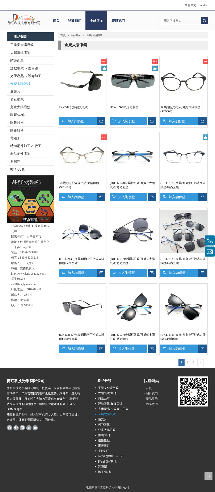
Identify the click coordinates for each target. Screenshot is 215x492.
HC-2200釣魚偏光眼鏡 (73, 107)
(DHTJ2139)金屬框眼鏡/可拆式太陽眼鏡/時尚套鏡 (183, 261)
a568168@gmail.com (24, 284)
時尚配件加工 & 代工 (25, 146)
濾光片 (15, 91)
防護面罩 (17, 60)
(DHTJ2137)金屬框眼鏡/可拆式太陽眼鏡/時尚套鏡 (132, 261)
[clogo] (24, 19)
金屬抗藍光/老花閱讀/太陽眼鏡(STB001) (79, 185)
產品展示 (96, 20)
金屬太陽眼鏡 (20, 84)
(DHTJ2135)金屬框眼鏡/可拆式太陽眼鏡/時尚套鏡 (183, 185)
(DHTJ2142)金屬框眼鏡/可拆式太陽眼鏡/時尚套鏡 (81, 337)
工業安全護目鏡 (22, 45)
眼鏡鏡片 (17, 130)
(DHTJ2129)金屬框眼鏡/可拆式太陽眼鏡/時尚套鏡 (183, 337)
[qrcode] (193, 391)
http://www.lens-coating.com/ (28, 273)
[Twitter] (28, 427)
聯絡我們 (118, 20)
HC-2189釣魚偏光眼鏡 (124, 107)
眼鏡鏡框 (17, 122)
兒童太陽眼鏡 (20, 107)
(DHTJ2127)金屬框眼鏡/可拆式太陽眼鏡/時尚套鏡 (132, 337)
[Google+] (16, 427)
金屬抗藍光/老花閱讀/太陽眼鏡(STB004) (180, 109)
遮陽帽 (15, 161)
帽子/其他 (17, 169)
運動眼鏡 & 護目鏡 (24, 68)
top (208, 476)
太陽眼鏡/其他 (20, 52)
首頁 (56, 20)
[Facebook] (9, 427)
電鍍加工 (17, 138)
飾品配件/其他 (20, 153)
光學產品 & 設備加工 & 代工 (31, 76)
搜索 (204, 20)
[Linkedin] (22, 427)
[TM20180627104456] (30, 199)
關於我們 (74, 20)
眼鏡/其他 (17, 115)
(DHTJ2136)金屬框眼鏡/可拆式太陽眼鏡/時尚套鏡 (81, 261)
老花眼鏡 (17, 99)
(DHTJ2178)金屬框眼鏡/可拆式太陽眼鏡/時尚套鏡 (132, 185)
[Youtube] (35, 427)
